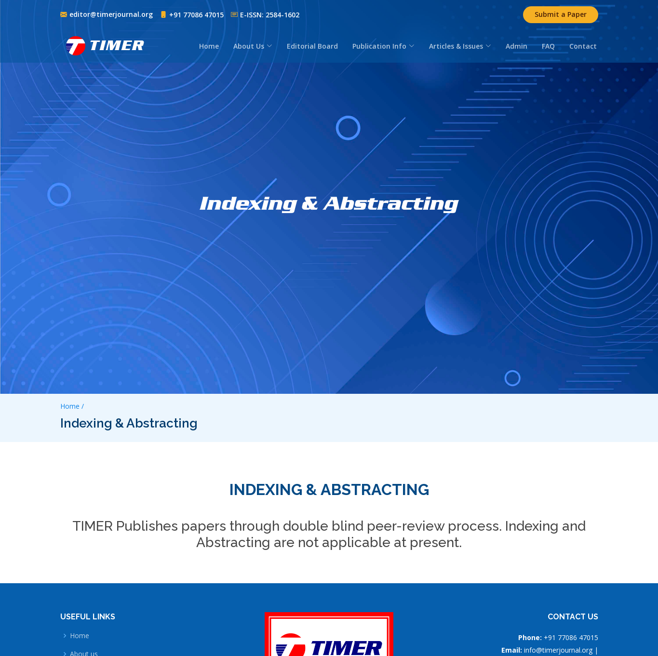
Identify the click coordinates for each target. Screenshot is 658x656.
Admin (516, 46)
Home (209, 46)
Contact (583, 46)
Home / (72, 406)
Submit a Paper (561, 14)
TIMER (117, 46)
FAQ (548, 46)
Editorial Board (312, 46)
